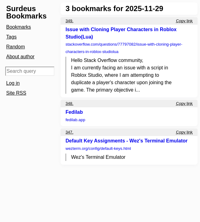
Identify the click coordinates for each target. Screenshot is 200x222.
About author (20, 56)
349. (69, 20)
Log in (13, 83)
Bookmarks (18, 27)
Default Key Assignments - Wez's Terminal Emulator (127, 140)
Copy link (184, 20)
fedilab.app (75, 119)
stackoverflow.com (124, 48)
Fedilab (74, 112)
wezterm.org (98, 148)
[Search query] (29, 71)
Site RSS (16, 93)
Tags (11, 36)
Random (15, 46)
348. (69, 103)
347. (69, 132)
